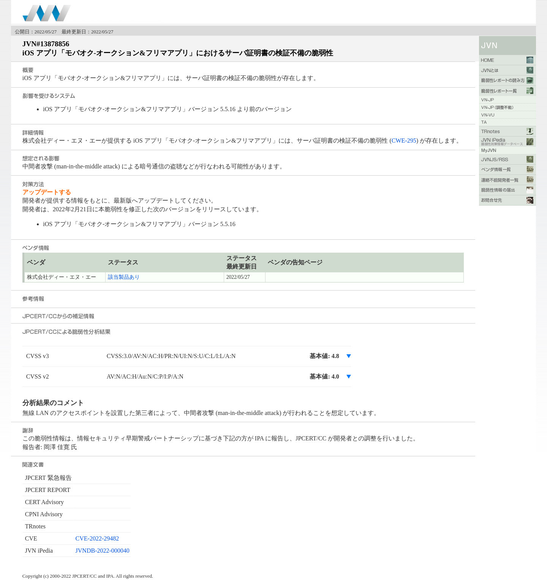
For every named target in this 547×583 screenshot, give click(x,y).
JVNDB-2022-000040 (103, 550)
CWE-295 (404, 140)
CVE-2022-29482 (97, 538)
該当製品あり (124, 277)
